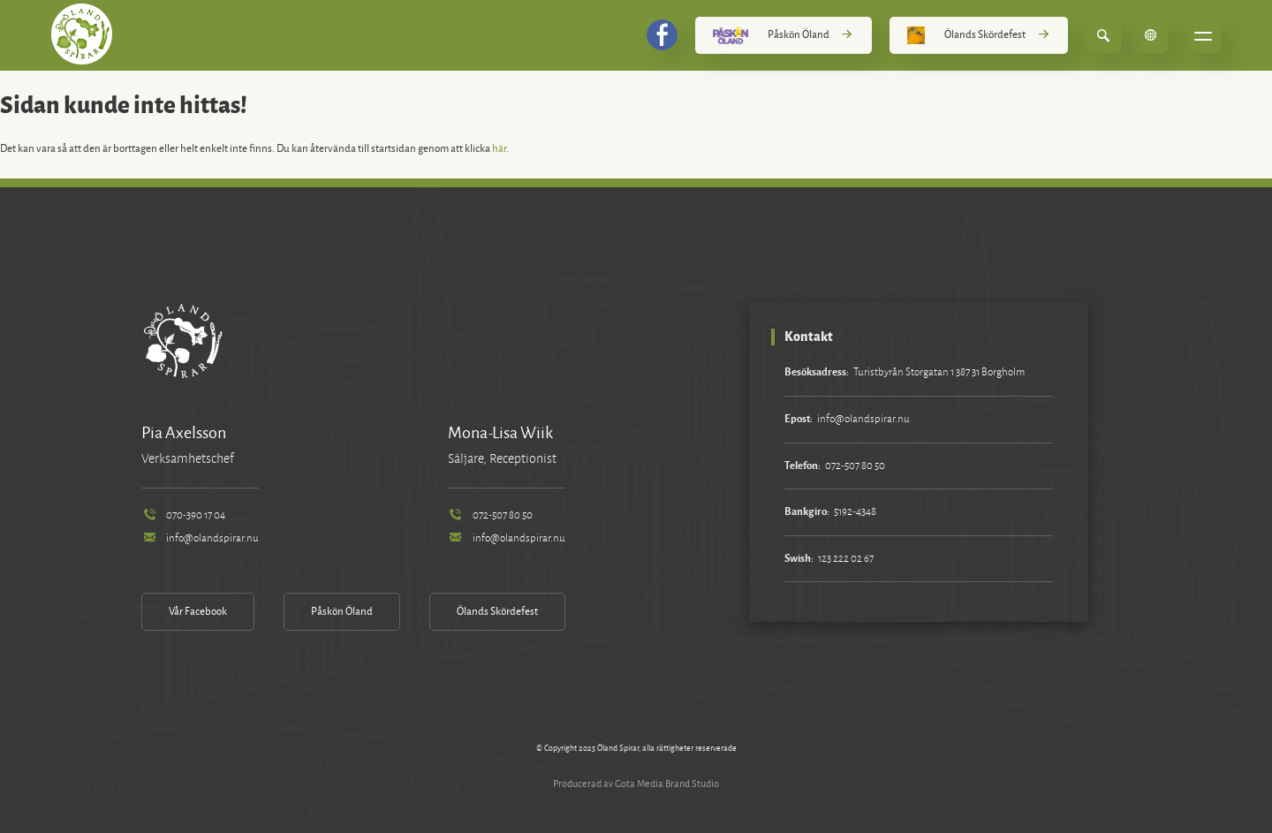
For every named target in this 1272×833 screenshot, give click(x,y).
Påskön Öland (783, 35)
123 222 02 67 (846, 558)
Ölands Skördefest (978, 35)
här (499, 149)
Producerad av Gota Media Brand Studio (636, 783)
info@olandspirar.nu (200, 538)
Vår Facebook (198, 611)
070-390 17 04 (183, 515)
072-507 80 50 (490, 515)
